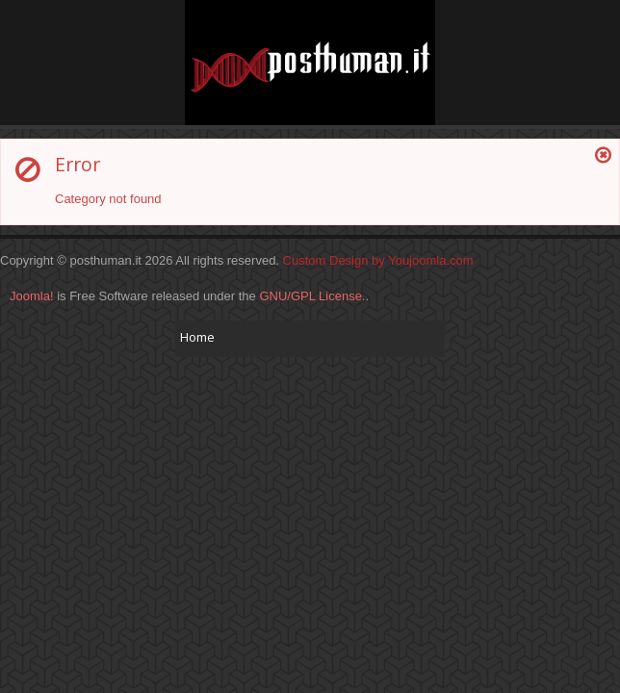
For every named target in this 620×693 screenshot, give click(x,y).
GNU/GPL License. (312, 296)
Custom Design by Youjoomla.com (378, 260)
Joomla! (32, 296)
